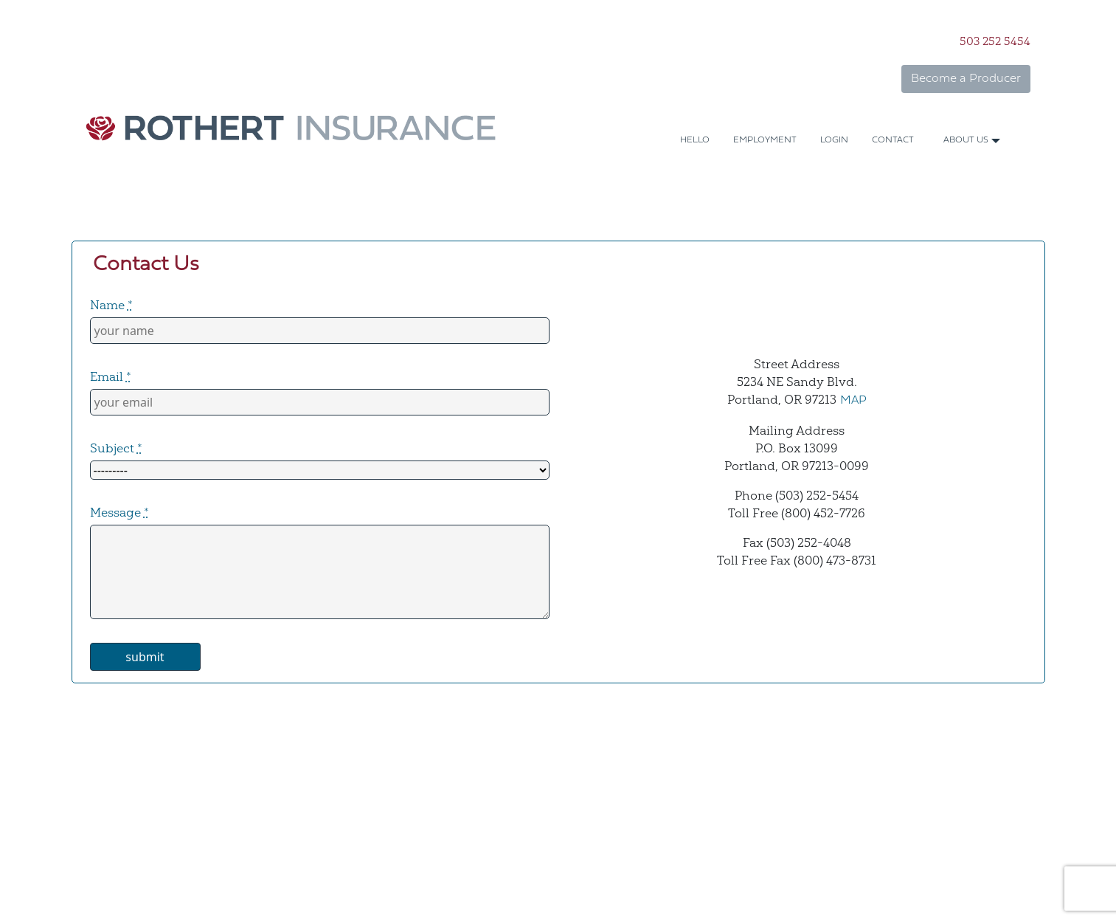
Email (110, 376)
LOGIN (834, 140)
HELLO (695, 140)
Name (111, 304)
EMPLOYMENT (765, 140)
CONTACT (893, 140)
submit (144, 657)
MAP (853, 401)
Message (119, 512)
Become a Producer (966, 79)
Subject (116, 448)
